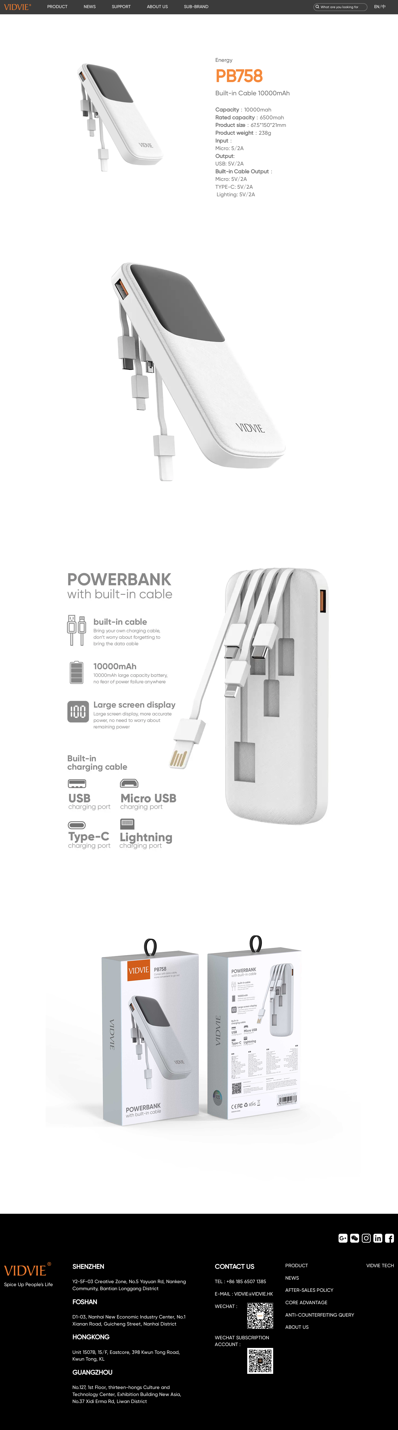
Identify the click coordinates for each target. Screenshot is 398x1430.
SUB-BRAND (196, 6)
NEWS (90, 6)
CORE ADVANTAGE (306, 1302)
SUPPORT (121, 6)
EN (376, 6)
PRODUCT (57, 6)
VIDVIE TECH (380, 1265)
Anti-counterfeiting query (319, 1315)
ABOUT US (157, 6)
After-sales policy (309, 1290)
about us (297, 1327)
